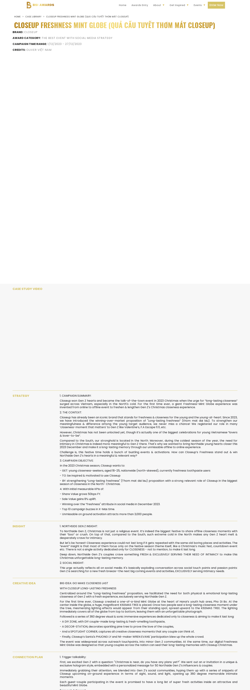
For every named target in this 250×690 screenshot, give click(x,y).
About (157, 5)
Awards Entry (139, 5)
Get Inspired (177, 5)
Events (198, 5)
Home (122, 5)
